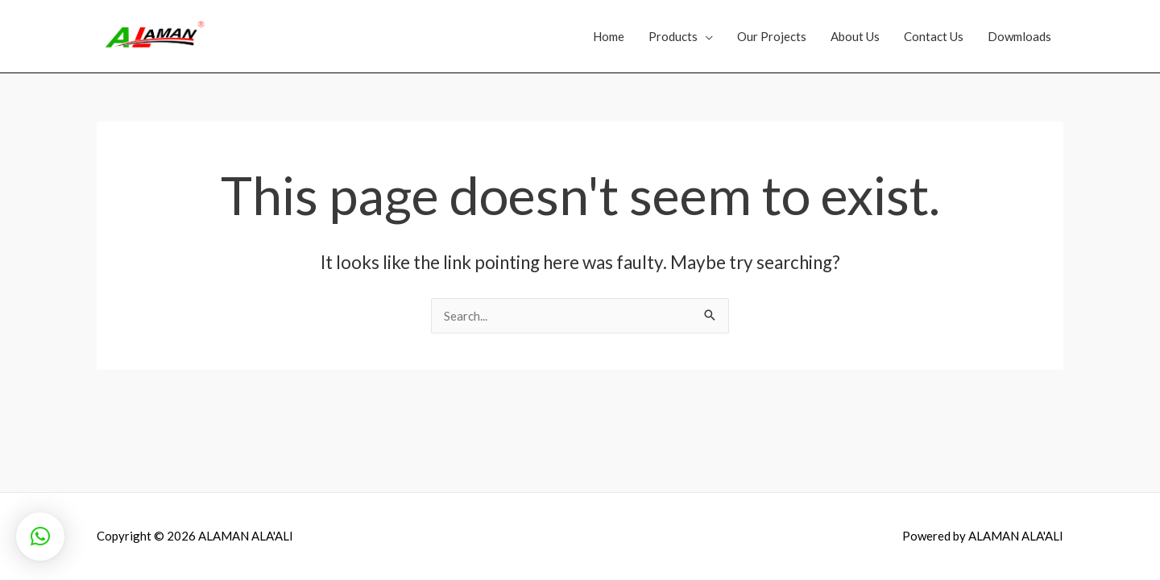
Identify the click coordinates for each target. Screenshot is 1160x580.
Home (608, 36)
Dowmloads (1019, 36)
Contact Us (933, 36)
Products (673, 36)
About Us (855, 36)
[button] (40, 536)
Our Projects (771, 36)
